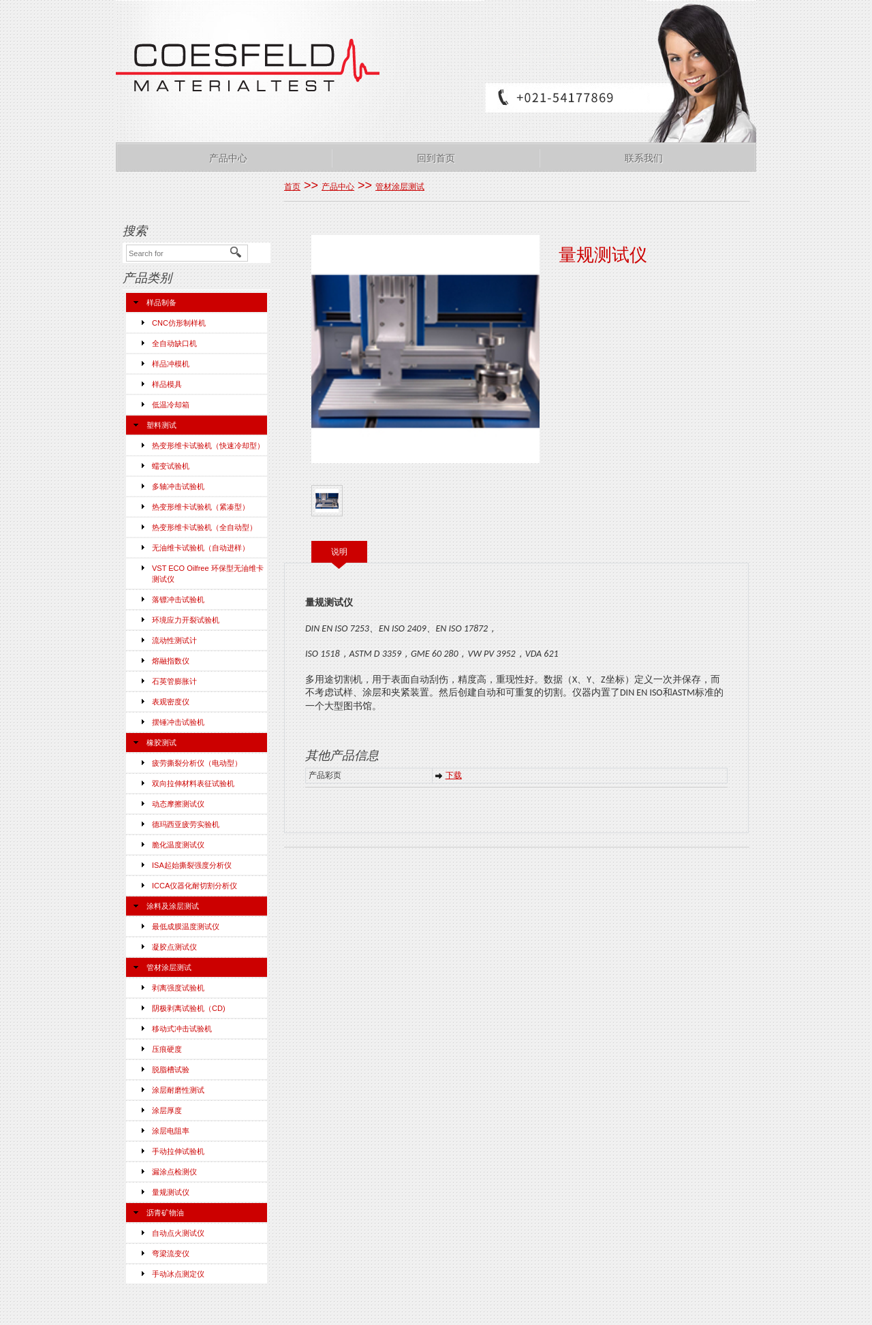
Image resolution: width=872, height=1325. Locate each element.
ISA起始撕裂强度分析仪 (192, 865)
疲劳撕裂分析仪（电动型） (197, 763)
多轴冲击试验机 (178, 486)
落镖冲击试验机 (178, 599)
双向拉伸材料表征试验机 (193, 783)
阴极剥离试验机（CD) (188, 1008)
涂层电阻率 (170, 1131)
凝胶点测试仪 (174, 947)
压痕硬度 (167, 1049)
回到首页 (436, 158)
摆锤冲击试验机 (178, 722)
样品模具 (167, 384)
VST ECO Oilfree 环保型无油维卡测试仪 (208, 573)
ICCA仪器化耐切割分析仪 (194, 886)
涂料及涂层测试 (172, 906)
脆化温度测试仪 (178, 845)
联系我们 (644, 158)
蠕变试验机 (170, 466)
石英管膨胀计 (174, 681)
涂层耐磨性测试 (178, 1090)
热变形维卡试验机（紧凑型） (200, 507)
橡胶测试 (161, 742)
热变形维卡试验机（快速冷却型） (208, 445)
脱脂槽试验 (170, 1069)
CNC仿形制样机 (179, 323)
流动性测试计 (174, 640)
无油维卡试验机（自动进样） (200, 548)
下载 (454, 775)
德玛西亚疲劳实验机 (185, 824)
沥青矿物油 (165, 1213)
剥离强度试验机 (178, 988)
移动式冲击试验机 (182, 1029)
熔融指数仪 (170, 661)
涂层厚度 (167, 1110)
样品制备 (161, 302)
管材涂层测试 (168, 967)
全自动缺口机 (174, 343)
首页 (292, 186)
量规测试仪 (170, 1192)
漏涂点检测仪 (174, 1172)
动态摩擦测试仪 (178, 804)
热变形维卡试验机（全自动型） (204, 527)
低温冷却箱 (170, 405)
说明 (339, 552)
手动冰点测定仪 (178, 1274)
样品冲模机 (170, 364)
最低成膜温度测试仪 (185, 926)
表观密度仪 (170, 702)
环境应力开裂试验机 (185, 620)
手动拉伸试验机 (178, 1151)
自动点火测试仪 (178, 1233)
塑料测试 (161, 425)
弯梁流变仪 (170, 1253)
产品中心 (228, 158)
